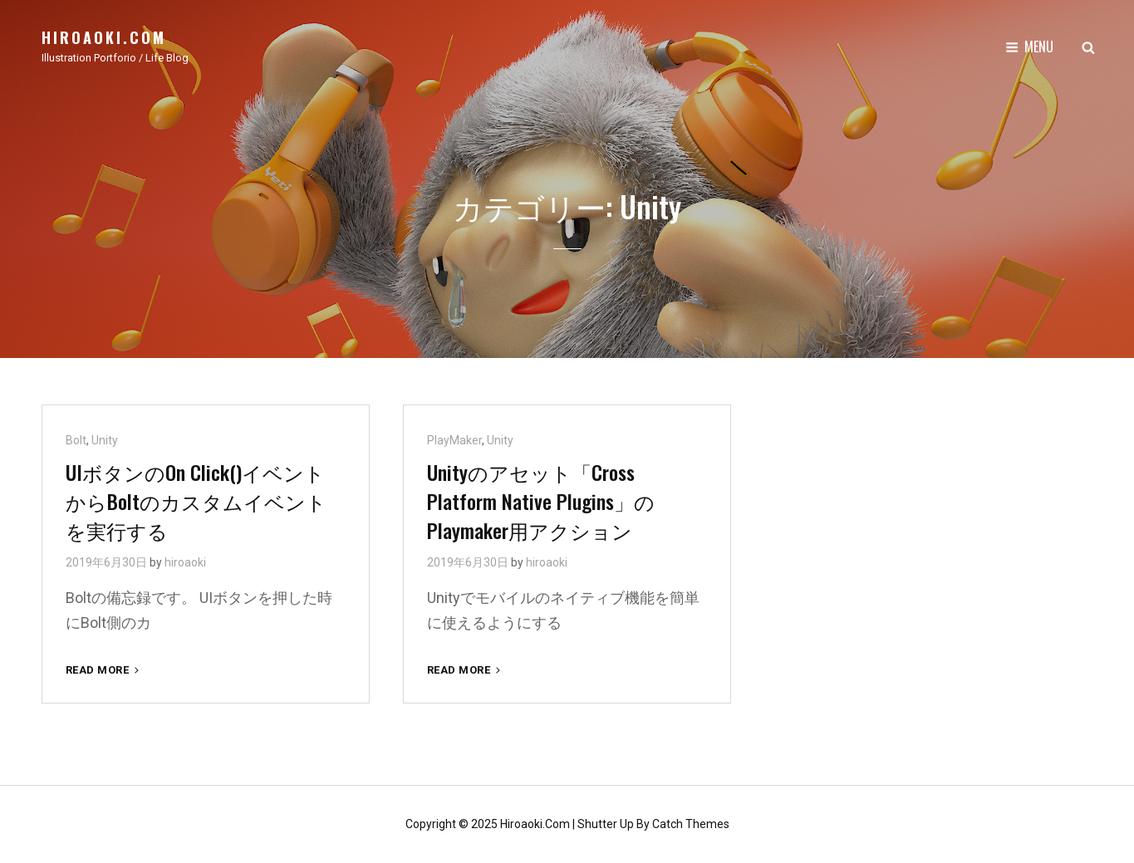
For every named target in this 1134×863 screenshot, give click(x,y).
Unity (104, 440)
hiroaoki (185, 562)
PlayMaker (454, 440)
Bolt (76, 440)
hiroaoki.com (104, 37)
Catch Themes (690, 824)
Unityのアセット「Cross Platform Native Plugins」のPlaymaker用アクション (541, 501)
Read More (104, 670)
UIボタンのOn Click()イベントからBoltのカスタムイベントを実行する (196, 501)
